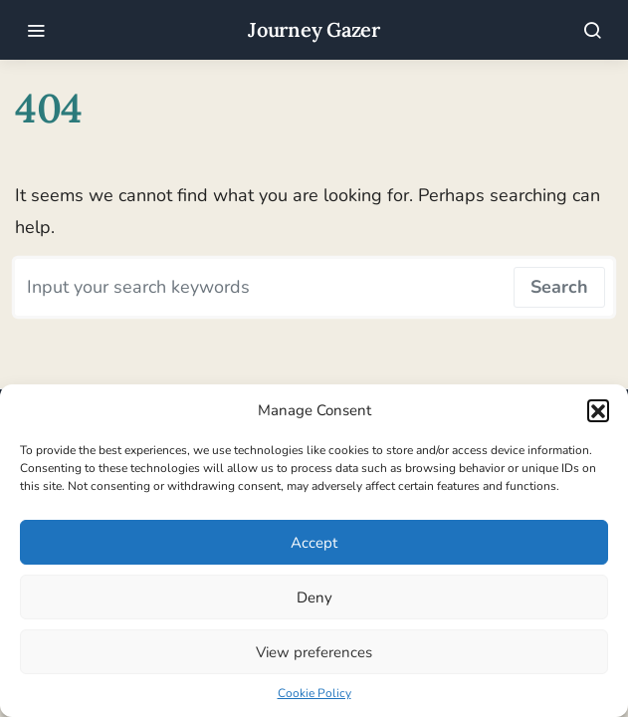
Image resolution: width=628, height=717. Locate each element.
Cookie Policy (314, 693)
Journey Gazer (314, 29)
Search (559, 287)
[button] (598, 410)
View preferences (314, 652)
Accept (314, 543)
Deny (314, 597)
